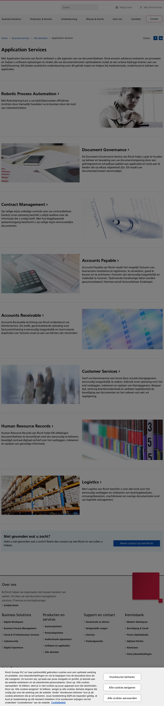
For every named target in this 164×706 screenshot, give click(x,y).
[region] (82, 686)
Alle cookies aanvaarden (122, 698)
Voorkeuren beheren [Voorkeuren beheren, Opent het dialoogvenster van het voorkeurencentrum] (122, 677)
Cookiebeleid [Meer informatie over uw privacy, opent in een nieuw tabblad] (58, 702)
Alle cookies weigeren (122, 687)
